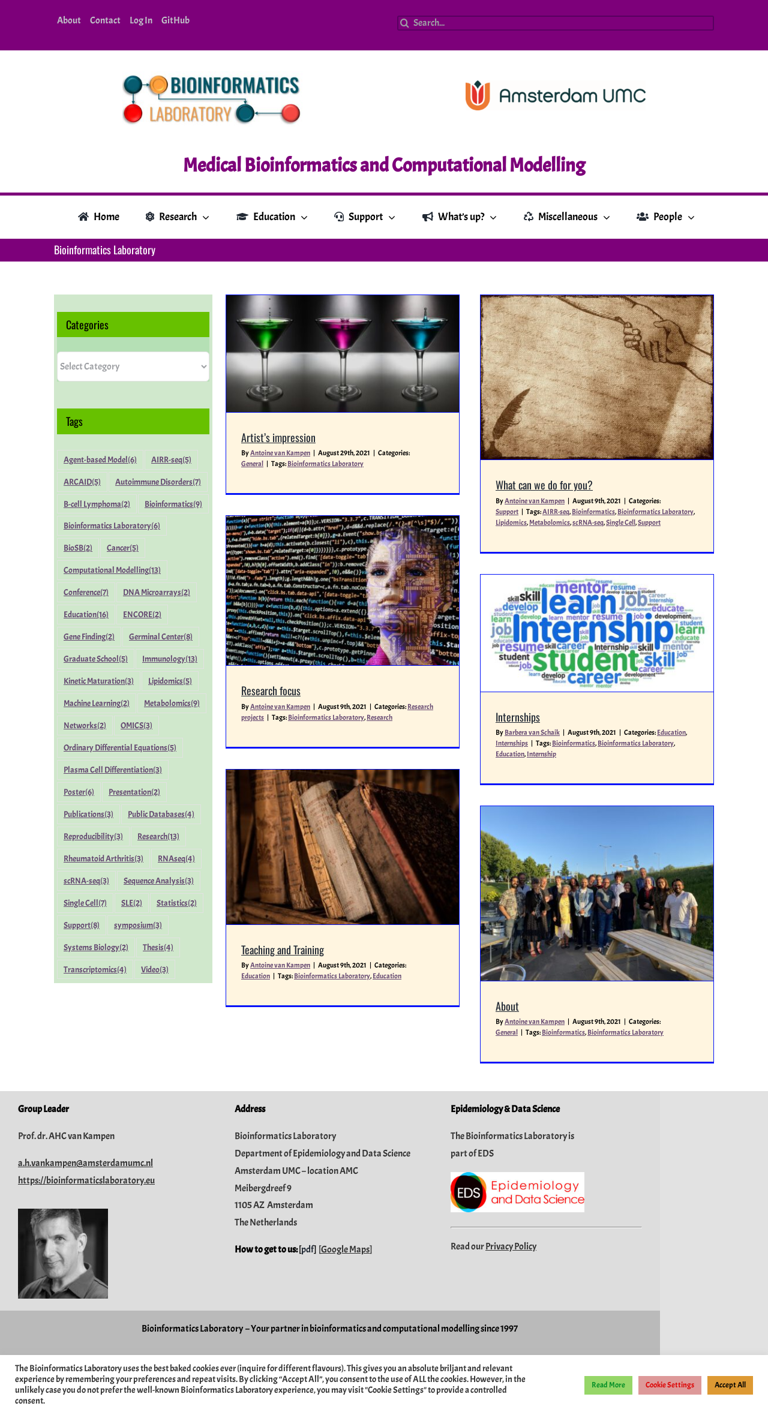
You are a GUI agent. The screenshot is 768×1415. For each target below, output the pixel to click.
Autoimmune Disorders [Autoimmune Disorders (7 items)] (158, 482)
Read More (608, 1385)
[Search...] (555, 23)
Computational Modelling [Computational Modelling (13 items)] (112, 570)
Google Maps (399, 1306)
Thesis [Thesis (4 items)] (158, 947)
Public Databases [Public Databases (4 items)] (161, 814)
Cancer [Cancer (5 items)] (123, 548)
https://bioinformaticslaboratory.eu (140, 1236)
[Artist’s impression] (342, 353)
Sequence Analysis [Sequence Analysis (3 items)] (159, 881)
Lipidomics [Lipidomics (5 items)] (170, 681)
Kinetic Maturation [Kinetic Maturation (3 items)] (99, 681)
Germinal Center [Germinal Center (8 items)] (161, 636)
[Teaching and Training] (437, 770)
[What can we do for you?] (569, 377)
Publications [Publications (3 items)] (88, 814)
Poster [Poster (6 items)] (79, 792)
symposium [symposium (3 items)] (138, 925)
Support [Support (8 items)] (82, 925)
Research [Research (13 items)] (158, 836)
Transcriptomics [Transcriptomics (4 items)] (95, 969)
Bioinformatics (565, 511)
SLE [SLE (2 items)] (131, 903)
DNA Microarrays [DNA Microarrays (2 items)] (156, 592)
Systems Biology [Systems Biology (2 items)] (96, 947)
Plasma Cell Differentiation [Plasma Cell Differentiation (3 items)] (113, 770)
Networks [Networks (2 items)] (85, 725)
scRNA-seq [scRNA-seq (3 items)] (86, 881)
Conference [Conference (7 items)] (86, 592)
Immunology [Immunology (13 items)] (169, 659)
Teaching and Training (377, 873)
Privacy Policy (564, 1302)
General (252, 463)
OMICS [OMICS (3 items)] (136, 725)
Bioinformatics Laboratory (628, 511)
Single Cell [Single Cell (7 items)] (85, 903)
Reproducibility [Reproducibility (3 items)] (93, 836)
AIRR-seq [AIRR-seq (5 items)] (171, 459)
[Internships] (522, 608)
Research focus (365, 625)
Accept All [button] (730, 1385)
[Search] (404, 23)
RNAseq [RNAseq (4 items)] (176, 858)
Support (621, 522)
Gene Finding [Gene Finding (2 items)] (89, 636)
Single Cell (593, 522)
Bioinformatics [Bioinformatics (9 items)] (173, 504)
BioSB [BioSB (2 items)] (78, 548)
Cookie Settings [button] (670, 1385)
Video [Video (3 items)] (155, 969)
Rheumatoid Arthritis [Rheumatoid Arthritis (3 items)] (103, 858)
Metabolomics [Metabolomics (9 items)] (172, 703)
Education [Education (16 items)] (86, 614)
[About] (569, 818)
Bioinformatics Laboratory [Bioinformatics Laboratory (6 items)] (112, 525)
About (479, 931)
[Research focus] (437, 525)
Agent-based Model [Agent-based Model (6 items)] (100, 459)
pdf (361, 1306)
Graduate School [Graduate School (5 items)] (96, 659)
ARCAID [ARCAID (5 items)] (82, 482)
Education (596, 708)
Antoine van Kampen (280, 453)
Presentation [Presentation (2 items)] (134, 792)
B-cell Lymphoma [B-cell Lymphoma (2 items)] (97, 504)
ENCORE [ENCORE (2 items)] (142, 614)
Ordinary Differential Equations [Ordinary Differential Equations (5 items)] (120, 747)
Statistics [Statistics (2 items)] (177, 903)
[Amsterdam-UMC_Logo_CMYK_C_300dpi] (556, 85)
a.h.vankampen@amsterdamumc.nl (139, 1219)
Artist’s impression (278, 437)
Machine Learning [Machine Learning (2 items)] (97, 703)
